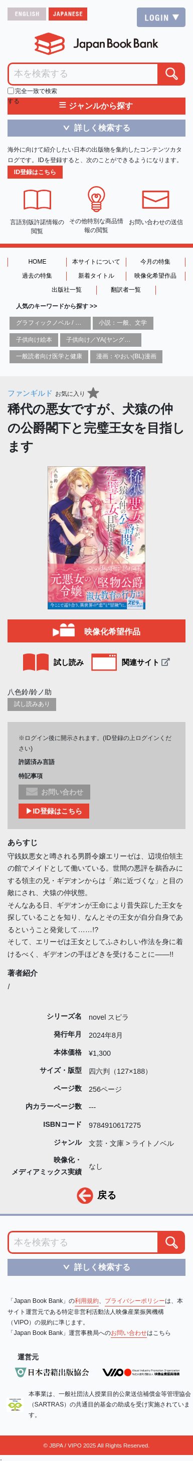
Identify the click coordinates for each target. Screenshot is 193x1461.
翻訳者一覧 (126, 289)
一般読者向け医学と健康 (49, 356)
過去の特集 (37, 275)
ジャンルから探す (96, 106)
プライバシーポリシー (135, 1300)
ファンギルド (30, 393)
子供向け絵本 (34, 339)
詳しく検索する (93, 127)
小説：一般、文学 (123, 322)
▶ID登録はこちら (54, 811)
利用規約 (87, 1300)
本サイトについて (96, 261)
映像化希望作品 (155, 275)
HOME (37, 261)
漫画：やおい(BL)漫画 (126, 356)
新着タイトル (96, 275)
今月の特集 (155, 261)
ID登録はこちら (35, 172)
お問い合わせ (129, 1332)
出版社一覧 (67, 289)
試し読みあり (32, 703)
